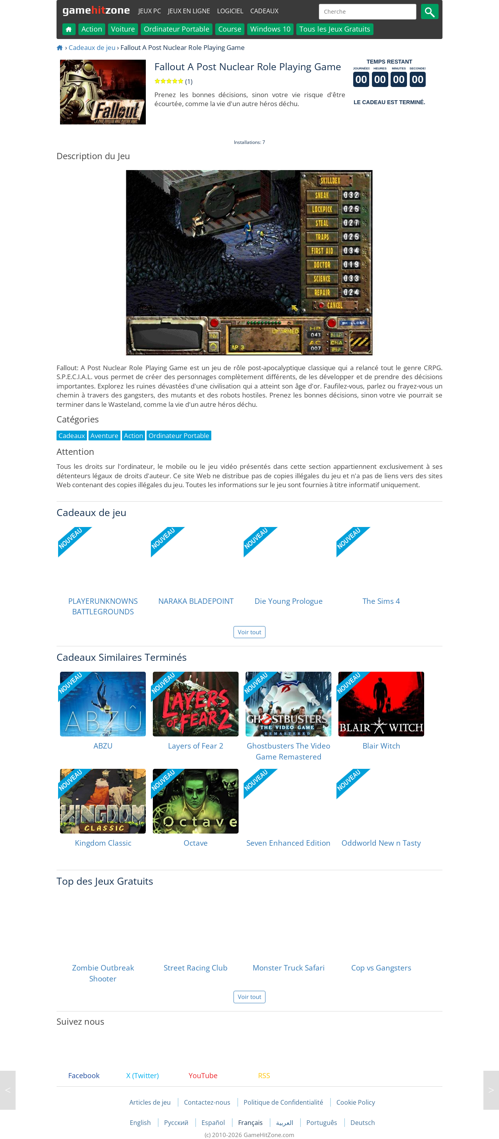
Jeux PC (149, 11)
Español (214, 1122)
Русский (177, 1122)
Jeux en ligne (189, 11)
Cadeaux (264, 11)
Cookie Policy (355, 1102)
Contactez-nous (207, 1102)
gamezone (96, 10)
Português (322, 1122)
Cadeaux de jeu (92, 47)
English (141, 1122)
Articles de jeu (150, 1102)
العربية (285, 1122)
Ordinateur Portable (176, 29)
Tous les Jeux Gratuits (334, 29)
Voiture (123, 29)
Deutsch (362, 1122)
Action (91, 29)
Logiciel (230, 11)
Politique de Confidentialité (283, 1102)
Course (229, 29)
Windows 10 (270, 29)
